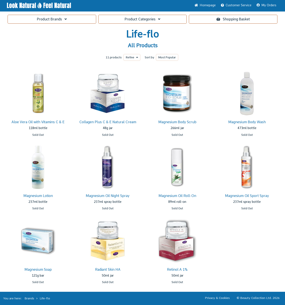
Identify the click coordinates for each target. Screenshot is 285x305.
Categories (142, 19)
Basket (233, 19)
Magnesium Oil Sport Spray (247, 196)
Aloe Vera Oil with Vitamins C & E (38, 122)
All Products (142, 45)
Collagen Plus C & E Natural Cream (107, 122)
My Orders (266, 5)
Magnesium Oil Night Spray (108, 196)
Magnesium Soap (38, 269)
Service (236, 5)
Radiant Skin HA (107, 269)
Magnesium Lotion (38, 196)
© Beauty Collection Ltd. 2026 (258, 298)
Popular (167, 57)
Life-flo (142, 34)
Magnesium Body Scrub (177, 122)
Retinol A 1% (177, 269)
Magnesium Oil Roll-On (177, 196)
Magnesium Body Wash (247, 122)
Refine (132, 57)
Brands (52, 19)
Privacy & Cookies (217, 298)
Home (205, 5)
